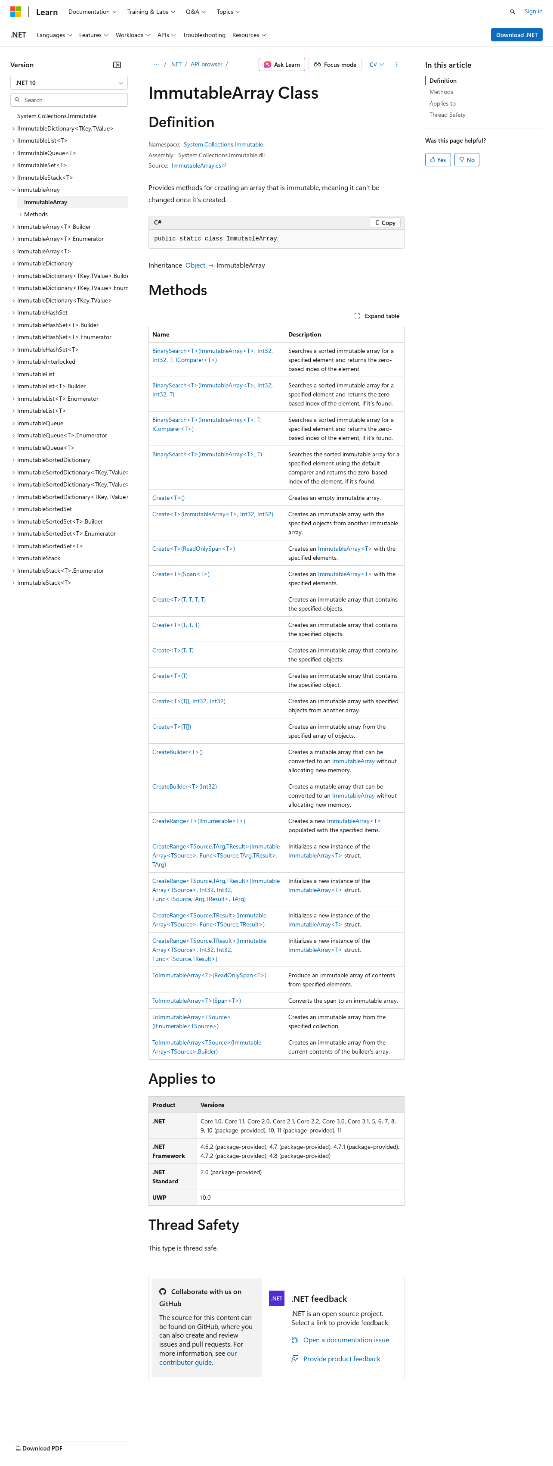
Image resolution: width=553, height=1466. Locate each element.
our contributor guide (198, 1357)
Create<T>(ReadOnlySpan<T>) (193, 548)
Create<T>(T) (170, 675)
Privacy (188, 1440)
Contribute (154, 1440)
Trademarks (357, 1440)
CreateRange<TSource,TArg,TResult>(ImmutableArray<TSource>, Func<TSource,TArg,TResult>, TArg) (216, 855)
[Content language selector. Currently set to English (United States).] (49, 1419)
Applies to (442, 103)
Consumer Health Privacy (247, 1440)
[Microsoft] (16, 11)
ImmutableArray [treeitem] (45, 202)
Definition (443, 80)
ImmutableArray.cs (196, 165)
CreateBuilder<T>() (177, 752)
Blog (117, 1440)
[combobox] (69, 83)
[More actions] (397, 65)
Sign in (534, 11)
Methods (441, 91)
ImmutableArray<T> (345, 548)
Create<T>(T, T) (173, 650)
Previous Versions (78, 1440)
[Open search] (512, 11)
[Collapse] (117, 64)
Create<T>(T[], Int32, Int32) (189, 701)
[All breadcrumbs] (156, 65)
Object (195, 264)
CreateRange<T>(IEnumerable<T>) (198, 821)
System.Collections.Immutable (223, 144)
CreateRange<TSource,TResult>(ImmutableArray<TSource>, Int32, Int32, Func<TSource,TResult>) (209, 949)
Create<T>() (168, 497)
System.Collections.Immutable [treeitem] (56, 116)
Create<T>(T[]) (171, 726)
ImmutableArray (353, 761)
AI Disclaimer (27, 1440)
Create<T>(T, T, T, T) (179, 599)
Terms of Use (314, 1440)
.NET (176, 64)
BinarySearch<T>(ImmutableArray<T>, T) (207, 454)
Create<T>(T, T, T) (176, 625)
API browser (206, 64)
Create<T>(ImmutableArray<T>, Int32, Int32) (212, 514)
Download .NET (517, 35)
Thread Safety (447, 114)
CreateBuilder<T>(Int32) (184, 786)
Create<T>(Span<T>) (181, 574)
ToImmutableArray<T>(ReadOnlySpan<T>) (209, 975)
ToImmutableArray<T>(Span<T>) (196, 1000)
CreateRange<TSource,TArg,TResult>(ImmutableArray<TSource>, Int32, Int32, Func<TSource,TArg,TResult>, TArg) (216, 889)
